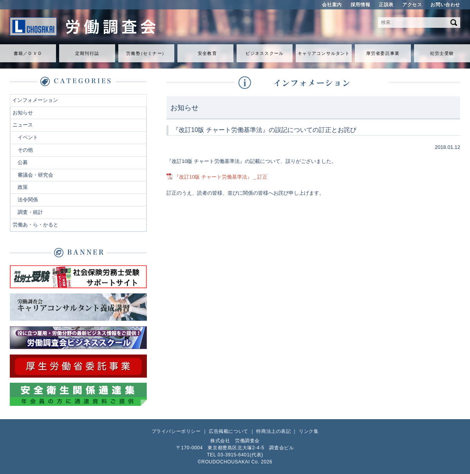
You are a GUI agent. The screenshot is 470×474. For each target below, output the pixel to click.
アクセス (412, 4)
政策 (23, 187)
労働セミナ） (146, 53)
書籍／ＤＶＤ (28, 53)
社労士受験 (442, 53)
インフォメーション (35, 100)
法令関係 (28, 200)
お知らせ (23, 113)
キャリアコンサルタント (324, 53)
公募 (23, 162)
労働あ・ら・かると (35, 225)
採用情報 (360, 4)
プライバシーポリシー (176, 431)
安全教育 (207, 53)
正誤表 (386, 4)
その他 (25, 150)
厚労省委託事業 (383, 53)
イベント (28, 137)
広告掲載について (228, 431)
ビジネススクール (265, 53)
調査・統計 (30, 212)
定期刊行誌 (87, 53)
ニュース (23, 125)
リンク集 (308, 431)
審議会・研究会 (35, 175)
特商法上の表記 (273, 431)
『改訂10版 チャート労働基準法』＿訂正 (221, 177)
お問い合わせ (445, 4)
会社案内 (332, 4)
